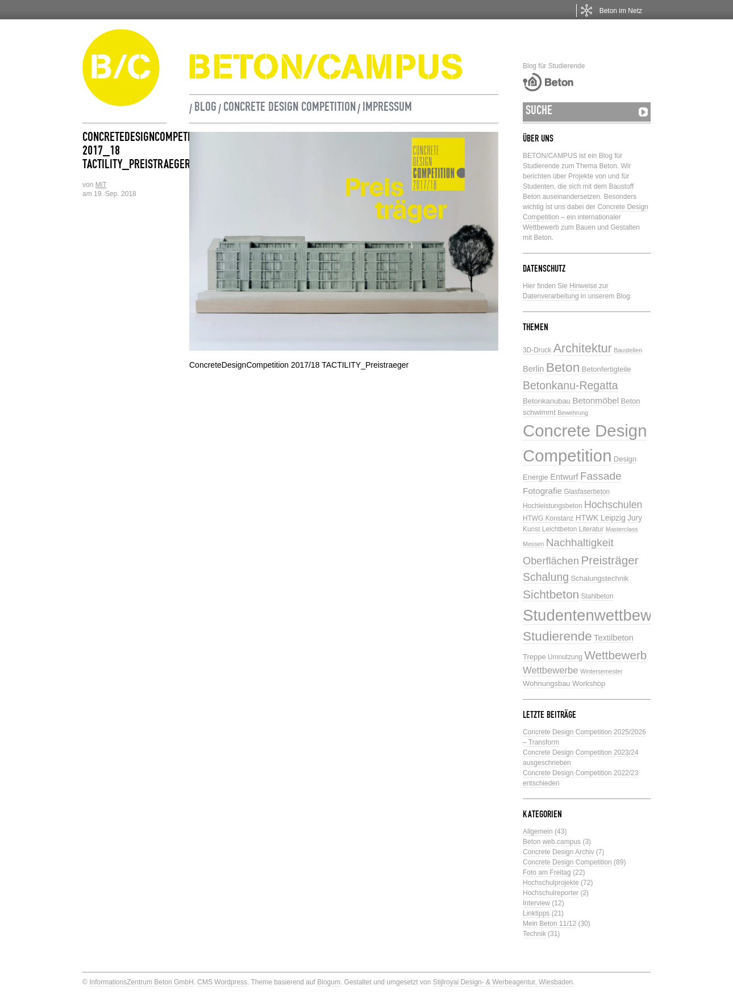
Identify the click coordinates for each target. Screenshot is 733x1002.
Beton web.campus (552, 842)
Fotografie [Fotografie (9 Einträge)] (542, 491)
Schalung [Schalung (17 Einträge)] (546, 577)
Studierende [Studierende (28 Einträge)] (557, 636)
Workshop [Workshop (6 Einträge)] (588, 683)
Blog (205, 108)
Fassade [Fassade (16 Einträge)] (601, 476)
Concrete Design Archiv (558, 852)
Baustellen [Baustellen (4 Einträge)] (628, 350)
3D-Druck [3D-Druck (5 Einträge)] (537, 350)
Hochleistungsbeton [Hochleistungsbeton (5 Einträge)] (552, 506)
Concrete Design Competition (289, 108)
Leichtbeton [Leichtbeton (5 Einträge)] (559, 529)
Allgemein (538, 831)
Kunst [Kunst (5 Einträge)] (531, 529)
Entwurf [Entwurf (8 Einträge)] (564, 476)
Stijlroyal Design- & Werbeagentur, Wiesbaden (503, 982)
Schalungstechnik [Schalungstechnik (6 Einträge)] (599, 578)
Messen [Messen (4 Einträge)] (533, 544)
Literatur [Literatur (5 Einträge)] (591, 529)
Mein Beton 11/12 (549, 924)
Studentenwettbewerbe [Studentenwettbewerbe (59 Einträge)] (603, 615)
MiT (101, 185)
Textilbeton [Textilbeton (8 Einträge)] (614, 637)
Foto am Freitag (547, 872)
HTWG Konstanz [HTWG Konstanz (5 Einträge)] (548, 518)
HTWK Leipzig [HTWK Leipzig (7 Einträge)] (601, 518)
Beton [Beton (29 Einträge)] (563, 367)
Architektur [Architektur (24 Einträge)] (582, 348)
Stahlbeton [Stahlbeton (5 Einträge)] (597, 596)
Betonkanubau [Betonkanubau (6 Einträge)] (546, 401)
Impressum (387, 108)
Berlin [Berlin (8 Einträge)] (533, 368)
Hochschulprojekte (551, 883)
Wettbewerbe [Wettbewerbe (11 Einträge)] (550, 670)
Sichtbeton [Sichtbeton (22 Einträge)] (551, 594)
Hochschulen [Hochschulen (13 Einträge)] (613, 504)
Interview (536, 903)
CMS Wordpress (222, 982)
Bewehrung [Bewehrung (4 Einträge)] (572, 412)
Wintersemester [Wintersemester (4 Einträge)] (601, 671)
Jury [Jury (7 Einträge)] (634, 518)
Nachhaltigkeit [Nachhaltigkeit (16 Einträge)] (580, 542)
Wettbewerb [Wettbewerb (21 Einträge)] (615, 655)
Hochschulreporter (550, 893)
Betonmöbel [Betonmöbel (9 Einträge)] (595, 400)
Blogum (328, 982)
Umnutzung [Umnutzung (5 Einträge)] (565, 657)
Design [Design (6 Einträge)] (625, 459)
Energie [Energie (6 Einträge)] (535, 477)
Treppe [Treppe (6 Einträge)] (534, 656)
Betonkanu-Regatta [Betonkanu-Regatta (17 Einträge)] (570, 385)
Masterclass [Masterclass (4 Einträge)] (622, 529)
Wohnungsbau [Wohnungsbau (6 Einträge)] (546, 683)
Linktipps (536, 913)
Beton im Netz (620, 11)
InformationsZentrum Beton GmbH (141, 982)
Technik (534, 934)
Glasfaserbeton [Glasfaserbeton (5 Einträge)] (587, 492)
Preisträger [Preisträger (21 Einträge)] (609, 560)
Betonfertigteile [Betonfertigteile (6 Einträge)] (606, 369)
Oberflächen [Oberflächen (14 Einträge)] (551, 561)
